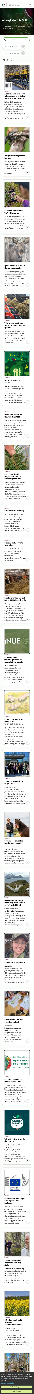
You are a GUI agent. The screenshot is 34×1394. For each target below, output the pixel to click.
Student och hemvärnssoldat (14, 962)
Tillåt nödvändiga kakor (16, 1387)
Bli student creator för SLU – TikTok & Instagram (14, 212)
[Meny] (30, 5)
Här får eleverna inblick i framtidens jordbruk (13, 1021)
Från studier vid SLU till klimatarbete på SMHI (13, 416)
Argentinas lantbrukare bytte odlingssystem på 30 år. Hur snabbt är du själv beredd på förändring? (14, 97)
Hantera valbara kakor (7, 1383)
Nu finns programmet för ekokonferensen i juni (13, 1080)
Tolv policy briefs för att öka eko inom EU (14, 1140)
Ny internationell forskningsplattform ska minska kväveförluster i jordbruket (13, 660)
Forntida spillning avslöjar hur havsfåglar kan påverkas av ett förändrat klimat (14, 902)
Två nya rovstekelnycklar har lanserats (14, 157)
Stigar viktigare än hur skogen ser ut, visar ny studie (12, 1262)
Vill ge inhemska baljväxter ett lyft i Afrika (14, 782)
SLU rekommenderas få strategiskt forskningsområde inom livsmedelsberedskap (13, 1323)
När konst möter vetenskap (14, 511)
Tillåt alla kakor (17, 1391)
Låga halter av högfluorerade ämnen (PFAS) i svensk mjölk (15, 599)
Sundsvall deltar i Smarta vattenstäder (13, 544)
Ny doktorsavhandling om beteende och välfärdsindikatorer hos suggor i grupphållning (13, 722)
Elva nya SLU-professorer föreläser (13, 381)
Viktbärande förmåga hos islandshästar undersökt (13, 842)
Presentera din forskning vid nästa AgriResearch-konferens (14, 1200)
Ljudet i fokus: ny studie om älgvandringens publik (14, 267)
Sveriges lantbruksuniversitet (15, 5)
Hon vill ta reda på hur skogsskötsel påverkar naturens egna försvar (12, 476)
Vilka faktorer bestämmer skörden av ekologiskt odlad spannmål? (14, 325)
